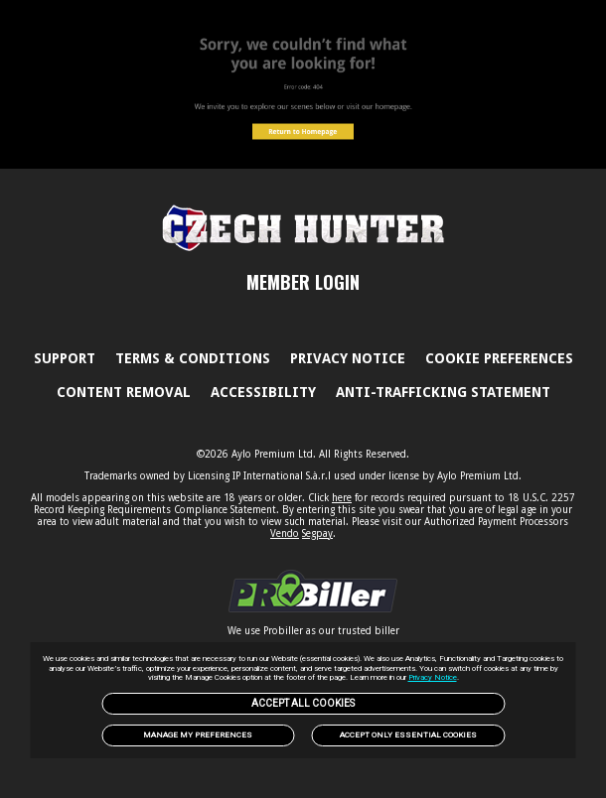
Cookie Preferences (499, 358)
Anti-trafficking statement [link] (443, 392)
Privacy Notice (432, 677)
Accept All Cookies (303, 703)
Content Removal (124, 392)
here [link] (342, 497)
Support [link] (64, 358)
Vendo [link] (284, 533)
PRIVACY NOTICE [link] (347, 358)
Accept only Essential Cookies (408, 735)
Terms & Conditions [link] (192, 358)
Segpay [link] (317, 533)
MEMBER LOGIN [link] (303, 282)
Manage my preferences (197, 735)
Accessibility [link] (263, 392)
